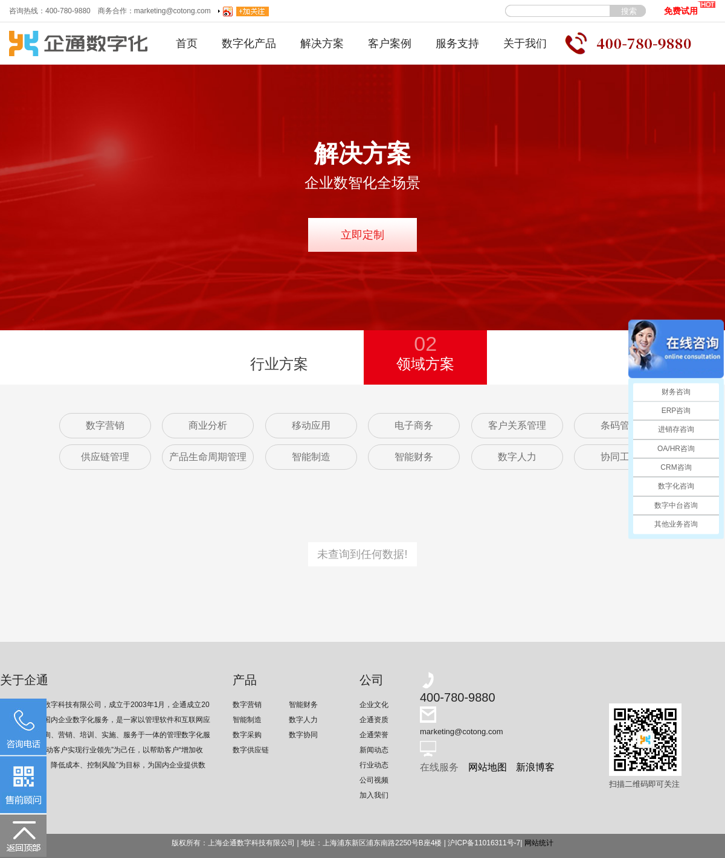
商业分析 (207, 425)
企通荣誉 (373, 735)
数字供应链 (251, 750)
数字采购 (247, 735)
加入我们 (373, 795)
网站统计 (538, 843)
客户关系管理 (517, 425)
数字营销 (105, 425)
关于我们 (525, 43)
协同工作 (620, 457)
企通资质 (373, 720)
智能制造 (311, 457)
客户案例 (389, 43)
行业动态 (373, 765)
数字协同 (303, 735)
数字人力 (517, 457)
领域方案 (425, 351)
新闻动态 (373, 750)
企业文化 (373, 704)
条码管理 (620, 425)
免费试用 (689, 8)
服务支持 (457, 43)
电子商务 (414, 425)
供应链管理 (105, 457)
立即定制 (362, 235)
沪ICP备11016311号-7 (484, 843)
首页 (187, 43)
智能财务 (414, 457)
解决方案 (322, 43)
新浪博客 (535, 767)
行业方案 (279, 364)
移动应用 (311, 425)
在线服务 (439, 767)
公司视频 (373, 780)
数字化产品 (249, 43)
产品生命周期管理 (207, 457)
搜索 (629, 11)
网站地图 (487, 767)
